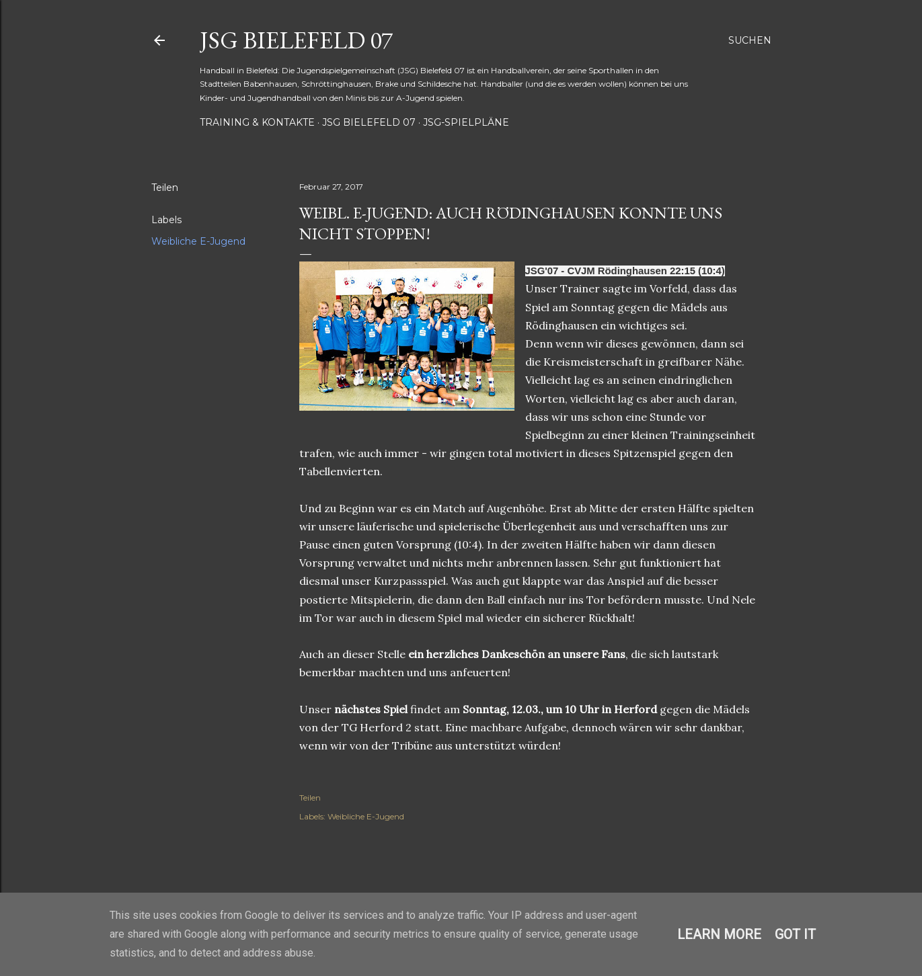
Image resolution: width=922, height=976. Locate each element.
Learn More (719, 934)
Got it (795, 934)
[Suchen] (749, 40)
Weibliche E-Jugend (198, 241)
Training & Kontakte (257, 122)
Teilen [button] (164, 187)
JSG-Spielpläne (466, 122)
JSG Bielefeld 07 (296, 40)
